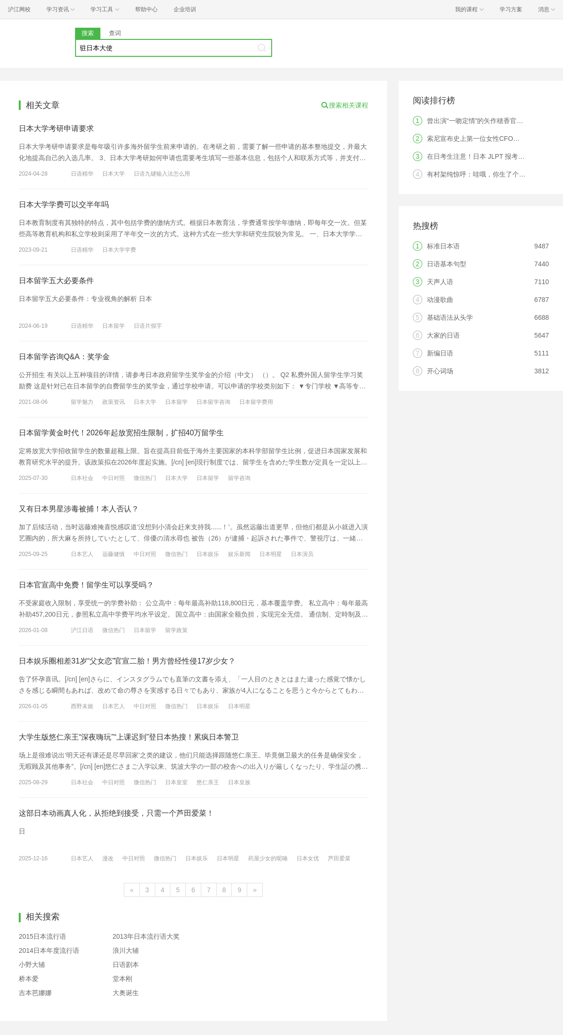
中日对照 (113, 478)
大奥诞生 (126, 992)
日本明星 (270, 554)
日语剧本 (126, 964)
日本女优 (308, 858)
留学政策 (176, 630)
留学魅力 (82, 402)
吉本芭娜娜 (35, 992)
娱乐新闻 (239, 554)
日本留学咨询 (213, 402)
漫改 (108, 858)
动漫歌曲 (440, 299)
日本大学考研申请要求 (56, 128)
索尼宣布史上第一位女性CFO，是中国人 (486, 138)
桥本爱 (28, 978)
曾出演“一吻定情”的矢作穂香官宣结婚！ (485, 120)
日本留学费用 (256, 402)
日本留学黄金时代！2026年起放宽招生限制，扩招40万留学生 (121, 433)
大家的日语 (443, 335)
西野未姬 (82, 706)
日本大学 (113, 173)
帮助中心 (146, 9)
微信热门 (145, 478)
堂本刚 (122, 978)
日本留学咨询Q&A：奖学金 (64, 357)
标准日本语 (443, 246)
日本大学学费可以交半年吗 (64, 205)
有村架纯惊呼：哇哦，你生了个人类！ (483, 174)
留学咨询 (239, 478)
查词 (115, 33)
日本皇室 (176, 782)
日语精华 (82, 173)
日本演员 (302, 554)
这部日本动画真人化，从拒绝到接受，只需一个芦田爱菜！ (116, 813)
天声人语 (440, 282)
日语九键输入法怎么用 (162, 173)
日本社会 (82, 478)
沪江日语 (82, 630)
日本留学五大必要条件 (56, 281)
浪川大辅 (126, 950)
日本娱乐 (208, 554)
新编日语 (440, 353)
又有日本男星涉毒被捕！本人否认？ (79, 509)
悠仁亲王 (208, 782)
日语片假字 (148, 326)
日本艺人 (82, 554)
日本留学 (113, 326)
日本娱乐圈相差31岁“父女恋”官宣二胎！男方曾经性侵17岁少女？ (127, 661)
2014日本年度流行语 (49, 950)
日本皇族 (239, 782)
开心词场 (440, 371)
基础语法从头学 (450, 317)
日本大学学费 (119, 250)
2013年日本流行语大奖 (146, 936)
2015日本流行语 (42, 936)
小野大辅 (32, 964)
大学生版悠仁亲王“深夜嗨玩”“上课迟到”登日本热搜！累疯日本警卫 (129, 737)
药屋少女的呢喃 (268, 858)
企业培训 (185, 9)
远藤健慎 (113, 554)
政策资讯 (113, 402)
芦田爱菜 (339, 858)
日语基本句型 (446, 264)
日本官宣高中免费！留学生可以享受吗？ (86, 585)
